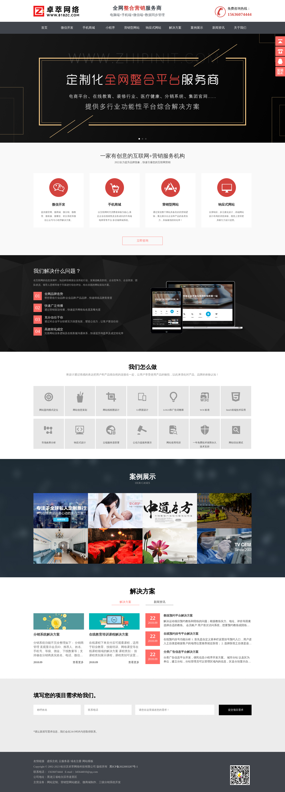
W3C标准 (205, 410)
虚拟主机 (52, 761)
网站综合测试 (236, 442)
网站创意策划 (80, 410)
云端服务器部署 (111, 442)
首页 (44, 27)
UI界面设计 (142, 410)
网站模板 (87, 761)
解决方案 (175, 27)
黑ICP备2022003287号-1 (123, 766)
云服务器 (64, 761)
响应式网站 (153, 27)
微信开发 (67, 27)
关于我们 (240, 27)
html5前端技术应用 (236, 410)
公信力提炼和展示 (142, 442)
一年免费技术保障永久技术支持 (205, 442)
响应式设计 (80, 442)
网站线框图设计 (111, 410)
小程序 (110, 27)
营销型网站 (132, 27)
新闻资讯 (218, 27)
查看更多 (78, 662)
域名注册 (76, 761)
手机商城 (89, 27)
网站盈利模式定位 (48, 410)
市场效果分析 (49, 442)
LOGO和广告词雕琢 (174, 410)
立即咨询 (142, 240)
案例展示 (197, 27)
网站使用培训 (174, 442)
